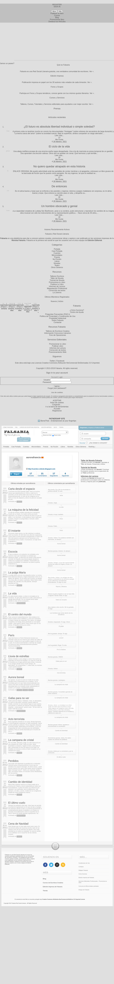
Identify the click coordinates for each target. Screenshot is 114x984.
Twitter (52, 361)
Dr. (8, 171)
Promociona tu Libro (57, 282)
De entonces (59, 186)
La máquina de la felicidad (23, 509)
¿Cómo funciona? (77, 310)
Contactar (57, 322)
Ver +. (91, 71)
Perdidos (13, 760)
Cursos (57, 15)
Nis (3, 303)
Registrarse (57, 411)
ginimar (8, 151)
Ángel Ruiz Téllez (27, 304)
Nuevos (54, 301)
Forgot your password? (57, 388)
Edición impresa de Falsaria (86, 877)
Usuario (47, 380)
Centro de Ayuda (77, 312)
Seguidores (54, 476)
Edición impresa (46, 427)
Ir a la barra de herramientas (57, 407)
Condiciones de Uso (84, 863)
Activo (60, 301)
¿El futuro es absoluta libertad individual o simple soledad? (59, 126)
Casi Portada (57, 251)
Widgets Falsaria (83, 870)
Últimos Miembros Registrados (57, 297)
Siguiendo (65, 476)
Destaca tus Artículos (56, 22)
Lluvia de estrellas (18, 656)
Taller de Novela (57, 278)
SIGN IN (57, 7)
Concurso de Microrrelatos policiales (89, 886)
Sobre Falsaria (57, 320)
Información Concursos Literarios (57, 333)
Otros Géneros (57, 267)
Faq (16, 427)
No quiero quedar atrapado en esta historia (59, 166)
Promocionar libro (57, 19)
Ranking (31, 690)
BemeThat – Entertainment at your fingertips (58, 421)
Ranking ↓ (92, 447)
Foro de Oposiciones (57, 335)
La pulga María (17, 572)
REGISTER (57, 5)
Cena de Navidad (18, 823)
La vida (12, 593)
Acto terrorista (16, 719)
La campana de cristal (21, 740)
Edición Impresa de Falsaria (52, 887)
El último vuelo (16, 802)
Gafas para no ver (18, 698)
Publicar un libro (57, 13)
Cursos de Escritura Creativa (29, 427)
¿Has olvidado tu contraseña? (98, 443)
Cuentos (57, 253)
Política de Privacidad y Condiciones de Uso (57, 316)
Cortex (8, 210)
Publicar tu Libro (57, 284)
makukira (11, 303)
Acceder (57, 409)
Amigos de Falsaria (84, 889)
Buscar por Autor (47, 435)
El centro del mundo (20, 614)
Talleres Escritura (57, 276)
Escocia (12, 551)
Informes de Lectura (57, 286)
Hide (60, 11)
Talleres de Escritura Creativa (57, 331)
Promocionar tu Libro (57, 344)
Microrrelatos (57, 255)
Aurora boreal (16, 677)
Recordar (82, 443)
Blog (57, 17)
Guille (35, 303)
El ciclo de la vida (59, 146)
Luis (8, 190)
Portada (57, 249)
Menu (54, 11)
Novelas (57, 263)
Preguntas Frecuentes (54, 314)
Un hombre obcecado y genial (59, 206)
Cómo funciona (8, 427)
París (11, 635)
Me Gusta (59, 140)
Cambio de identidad (20, 781)
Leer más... (59, 135)
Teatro (56, 265)
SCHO (19, 303)
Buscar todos (56, 435)
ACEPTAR (57, 400)
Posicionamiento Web (57, 352)
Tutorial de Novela (57, 280)
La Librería (57, 292)
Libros (57, 261)
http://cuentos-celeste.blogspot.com (41, 469)
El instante (14, 530)
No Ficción (57, 259)
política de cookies (51, 397)
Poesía (57, 257)
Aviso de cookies (57, 403)
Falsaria (58, 368)
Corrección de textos (57, 290)
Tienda (61, 427)
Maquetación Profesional (57, 288)
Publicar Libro (57, 346)
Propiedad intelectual (57, 318)
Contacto (81, 866)
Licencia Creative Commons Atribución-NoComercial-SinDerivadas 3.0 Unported (67, 363)
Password (47, 382)
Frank (7, 131)
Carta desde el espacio (21, 488)
